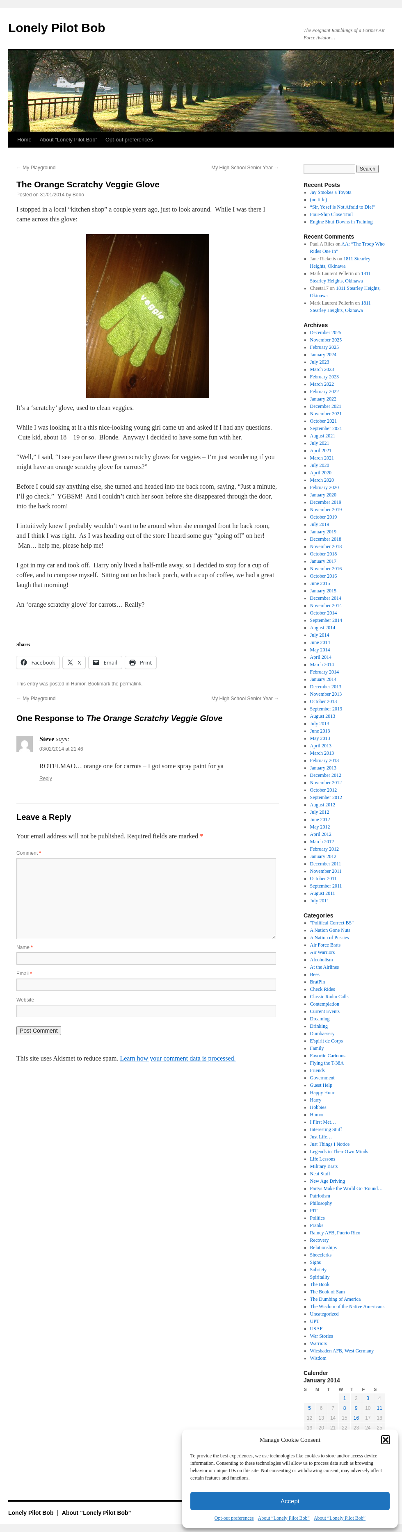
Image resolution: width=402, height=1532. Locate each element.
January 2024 (323, 354)
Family (317, 1048)
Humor (78, 684)
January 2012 (323, 856)
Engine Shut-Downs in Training (341, 222)
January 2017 (323, 561)
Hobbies (318, 1107)
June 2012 (320, 819)
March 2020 (322, 480)
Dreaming (320, 1019)
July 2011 (319, 901)
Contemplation (324, 1004)
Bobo (78, 195)
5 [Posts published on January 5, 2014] (309, 1408)
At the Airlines (324, 967)
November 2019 (326, 509)
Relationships (323, 1247)
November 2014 (326, 605)
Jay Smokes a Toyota (331, 192)
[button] (385, 1440)
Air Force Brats (325, 945)
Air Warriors (322, 952)
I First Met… (323, 1122)
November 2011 (326, 871)
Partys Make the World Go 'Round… (346, 1188)
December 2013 (325, 687)
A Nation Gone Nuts (330, 930)
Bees (315, 974)
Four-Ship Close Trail (331, 214)
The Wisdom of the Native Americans (347, 1306)
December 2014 (325, 598)
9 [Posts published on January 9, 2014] (356, 1408)
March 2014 (322, 664)
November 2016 (326, 568)
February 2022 (324, 391)
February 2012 (324, 849)
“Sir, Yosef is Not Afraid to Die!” (343, 207)
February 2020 (324, 487)
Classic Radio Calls (329, 996)
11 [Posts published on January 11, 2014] (379, 1408)
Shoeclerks (321, 1255)
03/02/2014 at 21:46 (61, 749)
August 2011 (322, 893)
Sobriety (318, 1269)
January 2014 (323, 679)
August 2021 (323, 436)
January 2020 (323, 495)
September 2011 (326, 886)
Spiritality (320, 1277)
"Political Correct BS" (332, 923)
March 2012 (322, 842)
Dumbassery (322, 1033)
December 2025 (325, 332)
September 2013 (326, 709)
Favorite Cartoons (327, 1056)
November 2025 (326, 340)
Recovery (319, 1240)
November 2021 (326, 414)
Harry (316, 1100)
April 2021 (320, 450)
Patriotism (320, 1196)
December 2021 (325, 406)
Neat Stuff (320, 1174)
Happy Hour (322, 1092)
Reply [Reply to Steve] (45, 778)
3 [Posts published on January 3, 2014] (367, 1398)
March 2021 (322, 458)
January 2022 (323, 399)
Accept (290, 1501)
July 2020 (319, 465)
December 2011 (325, 864)
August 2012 (323, 805)
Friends (317, 1070)
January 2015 (323, 591)
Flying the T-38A (327, 1063)
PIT (313, 1210)
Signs (315, 1262)
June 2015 (320, 583)
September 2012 (326, 797)
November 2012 (326, 782)
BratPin (317, 982)
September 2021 (326, 428)
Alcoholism (321, 960)
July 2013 (319, 723)
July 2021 (319, 443)
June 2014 (320, 642)
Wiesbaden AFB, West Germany (342, 1351)
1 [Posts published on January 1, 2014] (344, 1398)
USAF (316, 1329)
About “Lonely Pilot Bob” (283, 1518)
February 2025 (324, 347)
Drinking (319, 1026)
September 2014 (326, 620)
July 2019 (319, 524)
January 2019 (323, 532)
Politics (317, 1218)
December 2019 (325, 502)
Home (24, 140)
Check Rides (322, 989)
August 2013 (323, 716)
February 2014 (324, 672)
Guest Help (321, 1085)
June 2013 (320, 731)
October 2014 (323, 613)
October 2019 (323, 517)
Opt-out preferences (234, 1518)
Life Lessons (323, 1159)
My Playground (35, 168)
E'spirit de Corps (326, 1041)
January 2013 (323, 768)
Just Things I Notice (330, 1144)
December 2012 (325, 775)
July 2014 (319, 635)
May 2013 (320, 738)
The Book (320, 1284)
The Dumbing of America (335, 1299)
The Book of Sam (327, 1292)
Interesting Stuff (326, 1129)
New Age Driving (327, 1181)
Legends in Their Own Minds (339, 1151)
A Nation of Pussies (329, 937)
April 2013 (320, 746)
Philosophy (321, 1203)
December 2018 (325, 539)
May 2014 (320, 650)
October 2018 (323, 554)
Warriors (318, 1343)
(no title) (318, 200)
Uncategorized (324, 1314)
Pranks (317, 1225)
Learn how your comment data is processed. (177, 1058)
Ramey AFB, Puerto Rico (335, 1233)
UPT (315, 1321)
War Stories (321, 1336)
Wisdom (318, 1358)
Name (24, 947)
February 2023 (324, 377)
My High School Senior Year (245, 168)
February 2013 (324, 760)
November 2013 (326, 694)
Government (322, 1078)
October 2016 (323, 576)
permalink (130, 684)
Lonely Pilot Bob (56, 27)
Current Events (325, 1011)
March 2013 (322, 753)
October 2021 (323, 421)
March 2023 (322, 369)
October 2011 (323, 878)
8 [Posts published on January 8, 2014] (344, 1408)
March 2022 (322, 384)
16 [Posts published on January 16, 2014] (356, 1418)
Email (24, 974)
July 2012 (319, 812)
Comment (28, 853)
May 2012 (320, 827)
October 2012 (323, 790)
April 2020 (320, 473)
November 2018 (326, 546)
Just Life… (321, 1137)
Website (25, 1000)
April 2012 (320, 834)
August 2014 (323, 628)
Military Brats (324, 1166)
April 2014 (320, 657)
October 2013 (323, 701)
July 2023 (319, 362)
